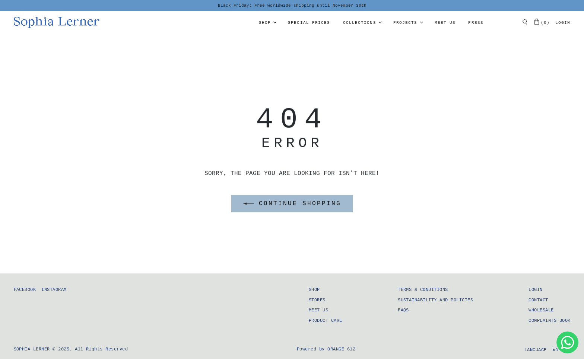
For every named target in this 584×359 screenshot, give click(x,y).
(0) (542, 22)
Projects (405, 22)
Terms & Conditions (423, 289)
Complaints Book (549, 320)
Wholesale (541, 310)
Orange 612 (341, 349)
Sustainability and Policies (435, 300)
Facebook (25, 289)
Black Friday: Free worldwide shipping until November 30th (292, 5)
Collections (359, 22)
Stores (317, 300)
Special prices (309, 22)
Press (475, 22)
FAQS (403, 310)
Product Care (325, 320)
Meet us (445, 22)
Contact (538, 300)
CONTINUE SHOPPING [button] (292, 204)
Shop (265, 22)
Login (563, 22)
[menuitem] (555, 349)
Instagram (53, 289)
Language (535, 350)
